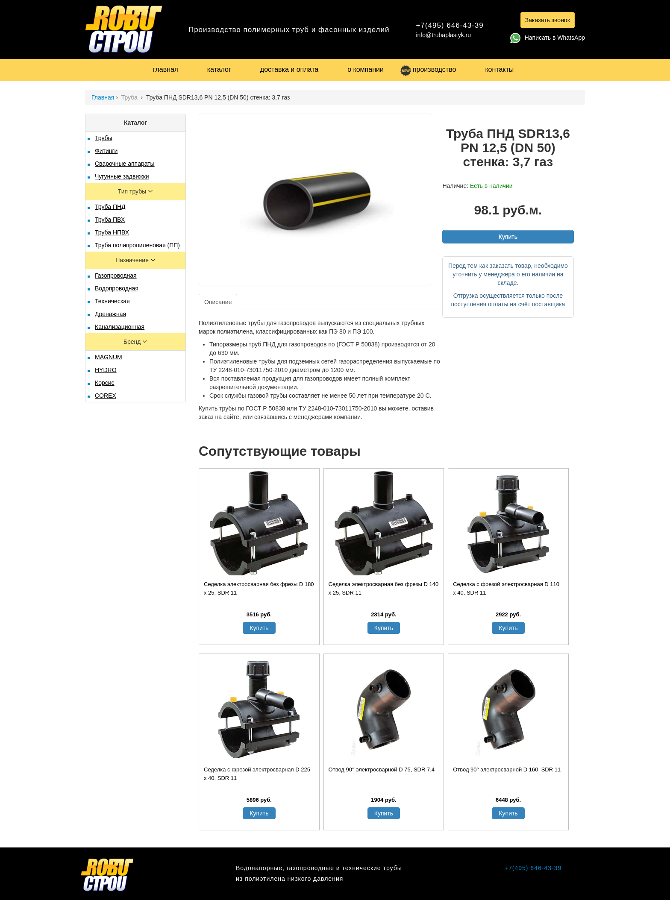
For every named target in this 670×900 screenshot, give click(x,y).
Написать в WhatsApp (547, 37)
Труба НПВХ (112, 232)
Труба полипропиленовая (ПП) (137, 245)
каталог (219, 69)
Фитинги (106, 150)
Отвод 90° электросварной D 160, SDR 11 (507, 769)
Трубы (103, 138)
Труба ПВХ (110, 219)
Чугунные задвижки (122, 176)
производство (428, 69)
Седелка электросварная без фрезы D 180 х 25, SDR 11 (259, 588)
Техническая (112, 301)
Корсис (105, 382)
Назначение (132, 260)
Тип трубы (133, 191)
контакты (499, 69)
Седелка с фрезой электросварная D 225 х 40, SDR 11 (257, 773)
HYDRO (106, 369)
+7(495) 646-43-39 (449, 25)
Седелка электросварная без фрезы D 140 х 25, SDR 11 (384, 588)
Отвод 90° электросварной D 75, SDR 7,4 (382, 769)
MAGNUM (108, 357)
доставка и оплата (289, 69)
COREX (105, 395)
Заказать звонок (547, 20)
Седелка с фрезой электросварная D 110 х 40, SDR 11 (506, 588)
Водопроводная (116, 288)
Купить (508, 236)
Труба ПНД (110, 206)
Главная (102, 97)
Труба (130, 97)
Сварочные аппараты (125, 163)
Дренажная (110, 314)
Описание (218, 302)
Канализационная (119, 326)
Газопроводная (116, 275)
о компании (365, 69)
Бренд (133, 341)
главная (165, 69)
